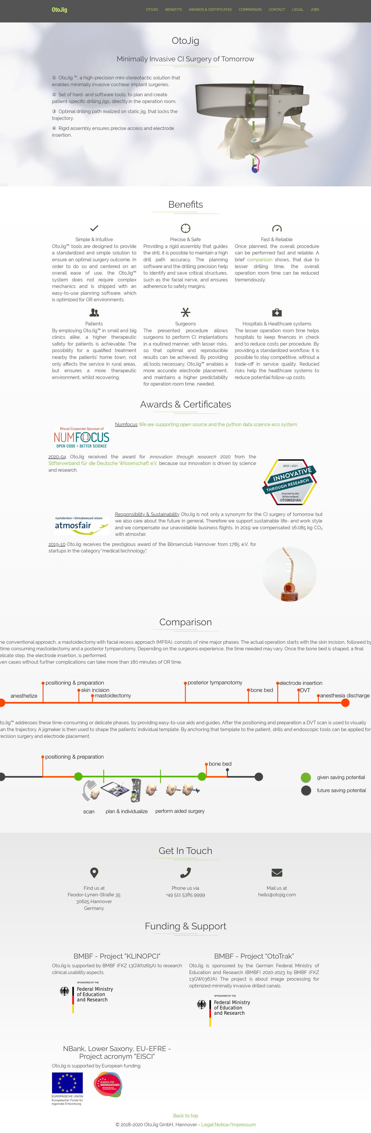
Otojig (152, 9)
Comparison (250, 9)
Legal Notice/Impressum (228, 1124)
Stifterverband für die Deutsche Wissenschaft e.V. (103, 463)
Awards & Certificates (210, 9)
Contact (277, 9)
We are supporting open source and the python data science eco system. (218, 424)
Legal (298, 9)
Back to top (185, 1115)
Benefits (173, 9)
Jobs (315, 9)
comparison (260, 259)
